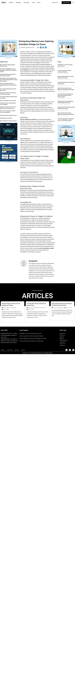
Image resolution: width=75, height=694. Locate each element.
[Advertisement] (15, 21)
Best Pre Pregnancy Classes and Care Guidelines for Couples (33, 338)
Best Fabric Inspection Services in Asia (8, 115)
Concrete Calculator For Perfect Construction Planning (31, 336)
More (37, 3)
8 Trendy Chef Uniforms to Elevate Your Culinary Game (32, 341)
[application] (38, 3)
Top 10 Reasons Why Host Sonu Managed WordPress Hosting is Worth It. (8, 85)
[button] (66, 2)
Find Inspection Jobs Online (6, 118)
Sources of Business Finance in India (8, 100)
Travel (31, 2)
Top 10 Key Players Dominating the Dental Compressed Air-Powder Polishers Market (65, 95)
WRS (3, 2)
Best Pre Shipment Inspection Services (8, 120)
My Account (55, 3)
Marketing (17, 2)
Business (11, 2)
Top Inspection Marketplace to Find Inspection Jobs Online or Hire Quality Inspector (8, 70)
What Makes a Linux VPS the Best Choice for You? (31, 333)
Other (4, 307)
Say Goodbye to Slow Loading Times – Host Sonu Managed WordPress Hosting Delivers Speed (8, 80)
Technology (25, 2)
